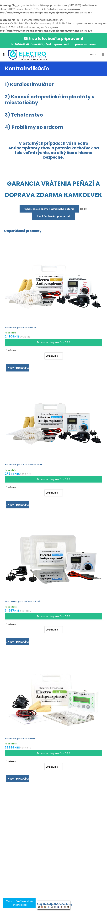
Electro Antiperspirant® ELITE (20, 738)
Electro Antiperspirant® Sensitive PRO (24, 464)
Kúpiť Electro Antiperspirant (53, 216)
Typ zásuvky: (11, 350)
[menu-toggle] (4, 55)
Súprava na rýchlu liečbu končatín (23, 601)
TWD (92, 54)
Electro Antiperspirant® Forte (20, 327)
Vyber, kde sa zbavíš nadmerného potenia (49, 209)
